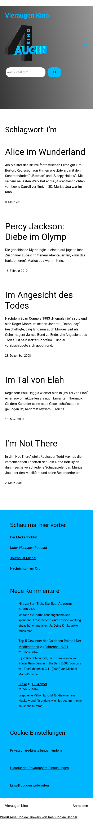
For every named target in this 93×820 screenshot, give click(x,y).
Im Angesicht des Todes (39, 300)
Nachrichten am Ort (25, 568)
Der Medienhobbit (23, 537)
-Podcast (28, 548)
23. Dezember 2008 (18, 355)
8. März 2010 (13, 202)
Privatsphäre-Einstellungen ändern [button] (36, 750)
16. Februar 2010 (16, 270)
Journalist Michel (23, 558)
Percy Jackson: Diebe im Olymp (35, 231)
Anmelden (80, 806)
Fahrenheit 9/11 (56, 647)
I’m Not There (31, 443)
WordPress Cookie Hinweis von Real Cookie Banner (38, 817)
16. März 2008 (14, 419)
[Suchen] (54, 72)
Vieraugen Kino (27, 15)
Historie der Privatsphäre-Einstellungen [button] (39, 768)
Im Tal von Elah (34, 380)
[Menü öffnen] (85, 43)
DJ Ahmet (39, 684)
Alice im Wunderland (45, 152)
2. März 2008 (13, 483)
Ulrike (22, 684)
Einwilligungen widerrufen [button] (29, 785)
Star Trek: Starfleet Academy (51, 604)
